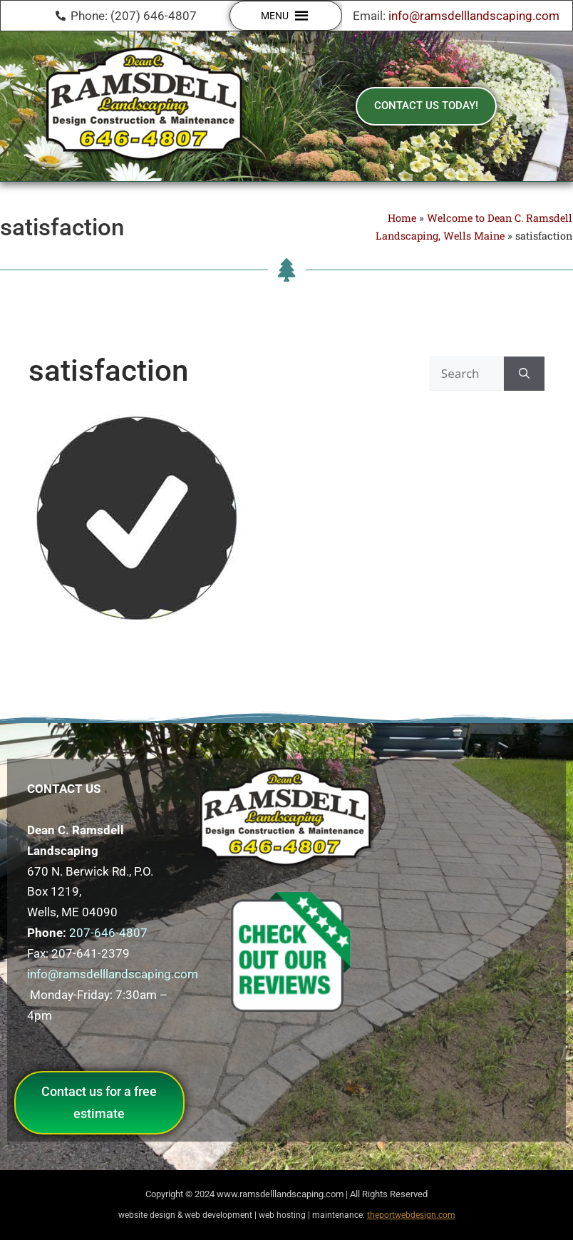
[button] (275, 15)
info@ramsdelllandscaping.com (473, 16)
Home (402, 218)
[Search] (524, 374)
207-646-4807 (108, 933)
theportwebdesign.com (411, 1215)
